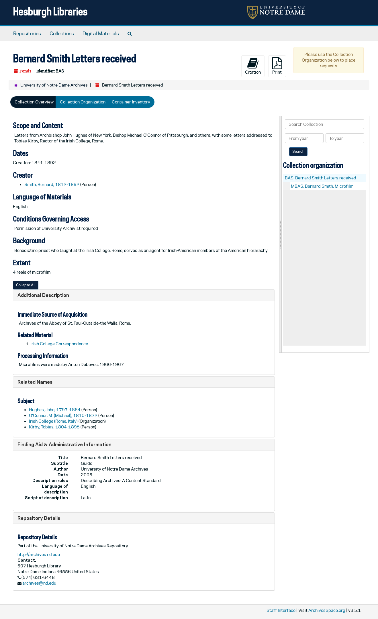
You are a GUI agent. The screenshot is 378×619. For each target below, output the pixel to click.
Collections (62, 33)
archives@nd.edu (39, 583)
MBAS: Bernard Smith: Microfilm (322, 186)
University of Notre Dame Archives (54, 85)
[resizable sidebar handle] (280, 234)
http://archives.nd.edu (38, 554)
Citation (253, 66)
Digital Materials (101, 33)
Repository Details (38, 518)
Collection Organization (82, 101)
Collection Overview (34, 101)
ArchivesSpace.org (326, 610)
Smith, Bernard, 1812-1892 (51, 184)
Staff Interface (281, 610)
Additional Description (43, 295)
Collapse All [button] (25, 285)
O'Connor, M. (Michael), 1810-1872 (63, 415)
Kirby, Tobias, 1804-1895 (54, 426)
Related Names (34, 382)
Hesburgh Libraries (50, 11)
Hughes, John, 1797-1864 (55, 409)
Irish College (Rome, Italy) (53, 421)
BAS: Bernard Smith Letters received (320, 177)
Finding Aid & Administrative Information (64, 444)
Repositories (27, 33)
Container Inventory (131, 101)
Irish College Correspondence (59, 343)
